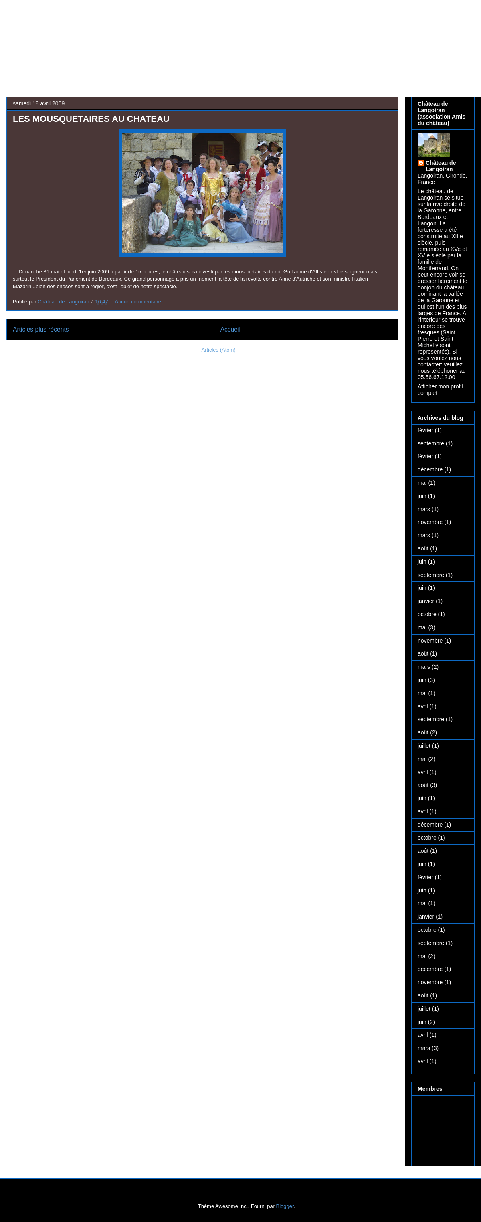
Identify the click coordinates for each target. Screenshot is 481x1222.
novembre (430, 522)
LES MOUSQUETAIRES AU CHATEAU (91, 119)
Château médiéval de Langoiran (215, 34)
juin (422, 496)
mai (422, 482)
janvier (426, 601)
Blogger (285, 1206)
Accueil (230, 329)
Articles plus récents (41, 329)
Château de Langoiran (441, 166)
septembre (431, 443)
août (423, 548)
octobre (427, 614)
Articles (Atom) (218, 350)
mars (424, 509)
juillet (424, 746)
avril (423, 706)
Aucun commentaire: (139, 302)
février (425, 430)
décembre (430, 469)
